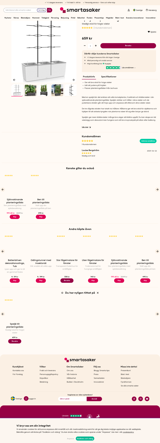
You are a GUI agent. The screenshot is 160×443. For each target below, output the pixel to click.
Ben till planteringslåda (40, 209)
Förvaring (55, 18)
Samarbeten (99, 382)
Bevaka (128, 53)
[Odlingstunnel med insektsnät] (41, 254)
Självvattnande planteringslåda (14, 209)
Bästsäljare (25, 18)
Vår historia (72, 378)
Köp (14, 225)
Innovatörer (151, 18)
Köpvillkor (44, 382)
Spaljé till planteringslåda (14, 333)
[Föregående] (14, 87)
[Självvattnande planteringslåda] (14, 193)
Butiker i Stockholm (75, 386)
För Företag (18, 378)
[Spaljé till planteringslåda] (14, 317)
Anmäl (94, 403)
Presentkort (126, 374)
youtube (147, 402)
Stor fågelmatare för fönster (67, 269)
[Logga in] (129, 10)
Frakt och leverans (48, 374)
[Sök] (27, 10)
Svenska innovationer (135, 18)
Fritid (73, 18)
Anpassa (70, 439)
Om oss (70, 374)
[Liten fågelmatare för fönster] (93, 254)
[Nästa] (73, 87)
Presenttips (99, 18)
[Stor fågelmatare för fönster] (67, 254)
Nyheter (8, 18)
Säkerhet (81, 18)
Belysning (65, 18)
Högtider (109, 18)
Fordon (89, 18)
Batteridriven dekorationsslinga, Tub (14, 271)
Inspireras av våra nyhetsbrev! (80, 399)
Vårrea (16, 18)
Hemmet (36, 18)
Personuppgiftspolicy (49, 378)
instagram (140, 402)
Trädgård (45, 18)
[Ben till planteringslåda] (41, 193)
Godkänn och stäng (85, 439)
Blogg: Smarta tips (102, 374)
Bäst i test (119, 18)
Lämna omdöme (148, 149)
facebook (134, 402)
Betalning (44, 386)
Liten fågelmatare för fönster (93, 269)
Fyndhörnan (126, 386)
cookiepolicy (128, 432)
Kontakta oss (18, 374)
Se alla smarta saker (130, 390)
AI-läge (41, 10)
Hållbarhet (71, 382)
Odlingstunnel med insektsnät (41, 269)
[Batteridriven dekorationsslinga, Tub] (14, 254)
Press (96, 378)
